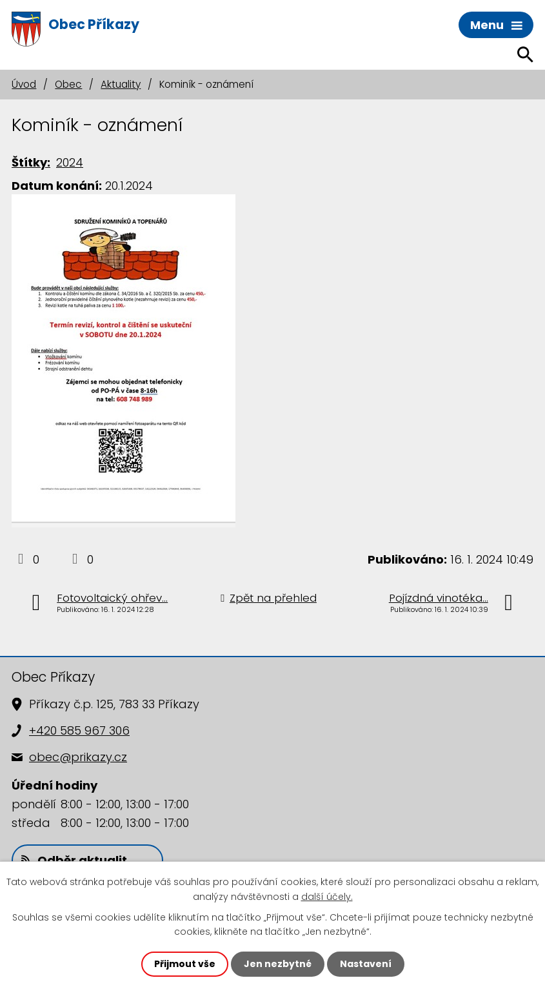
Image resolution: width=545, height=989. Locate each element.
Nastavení (365, 963)
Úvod (24, 84)
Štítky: (31, 162)
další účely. (327, 896)
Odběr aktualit (74, 860)
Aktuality (121, 84)
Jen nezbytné (278, 963)
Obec (68, 84)
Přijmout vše (184, 963)
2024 (69, 162)
